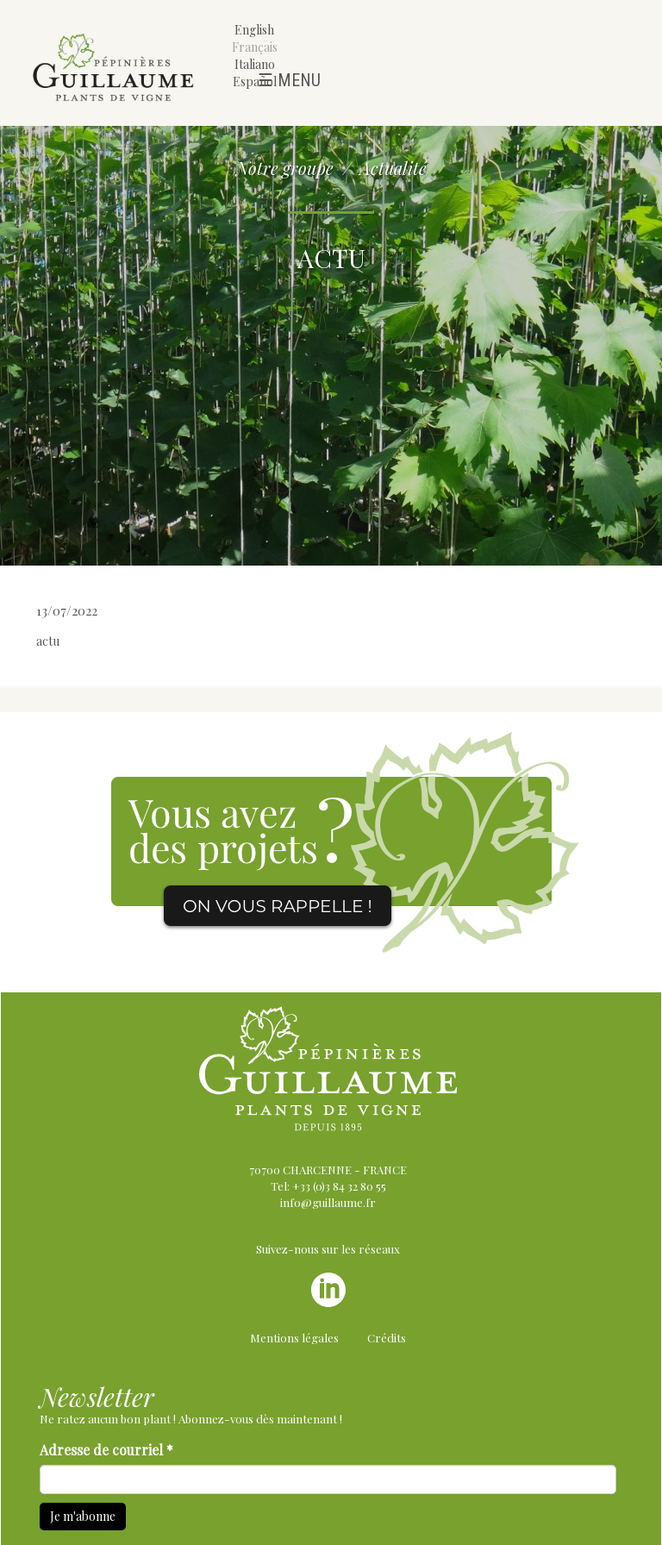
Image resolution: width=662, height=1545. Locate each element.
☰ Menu (289, 80)
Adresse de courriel (106, 1450)
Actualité (393, 167)
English (254, 30)
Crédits (386, 1337)
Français (255, 47)
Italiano (254, 64)
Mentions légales (294, 1337)
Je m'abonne (83, 1516)
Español (255, 81)
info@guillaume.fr (328, 1202)
